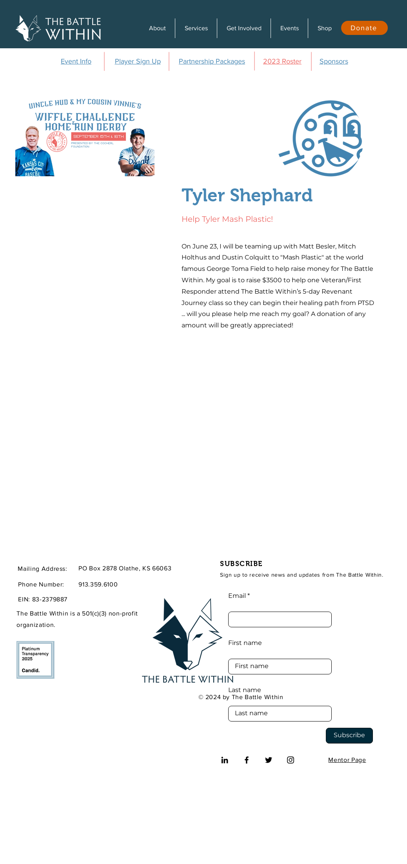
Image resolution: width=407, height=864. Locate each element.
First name (245, 643)
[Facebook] (246, 760)
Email (237, 596)
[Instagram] (290, 760)
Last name (244, 690)
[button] (157, 28)
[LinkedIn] (224, 760)
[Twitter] (268, 760)
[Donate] (364, 28)
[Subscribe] (349, 735)
